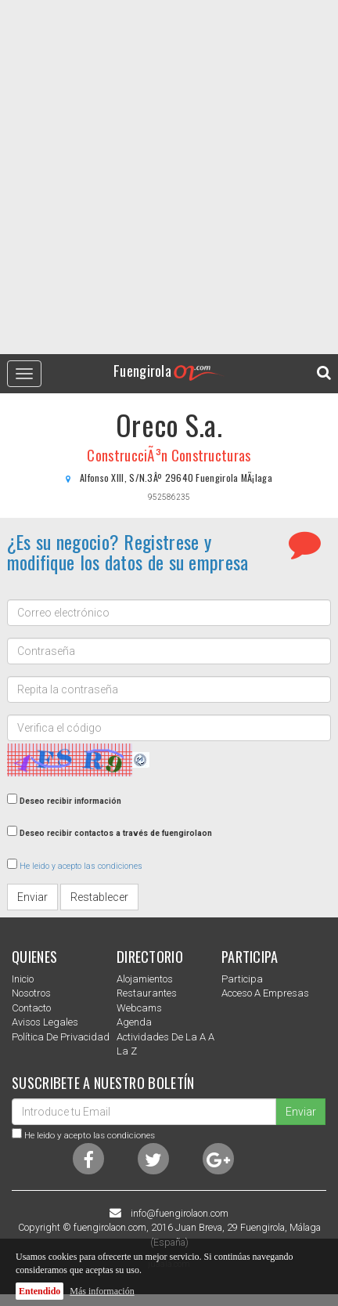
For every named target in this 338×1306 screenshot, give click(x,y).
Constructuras (211, 455)
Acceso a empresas (265, 993)
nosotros (31, 993)
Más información (102, 1291)
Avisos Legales (45, 1022)
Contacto (31, 1008)
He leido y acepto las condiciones (81, 866)
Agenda (134, 1022)
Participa (242, 979)
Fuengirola (169, 370)
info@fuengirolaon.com (179, 1213)
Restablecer (99, 897)
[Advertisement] (169, 177)
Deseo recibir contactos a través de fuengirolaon (116, 833)
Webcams (139, 1008)
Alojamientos (145, 979)
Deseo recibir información (70, 801)
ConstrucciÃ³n (127, 455)
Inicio (23, 979)
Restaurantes (147, 993)
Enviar (32, 897)
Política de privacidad (61, 1037)
